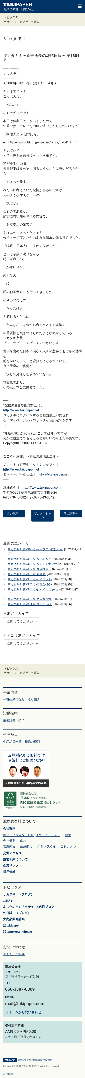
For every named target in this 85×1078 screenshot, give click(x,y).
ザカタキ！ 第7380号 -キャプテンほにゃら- (35, 549)
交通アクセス (12, 853)
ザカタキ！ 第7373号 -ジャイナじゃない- (34, 589)
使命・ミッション (48, 835)
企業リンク (10, 865)
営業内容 (9, 846)
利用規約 (8, 1074)
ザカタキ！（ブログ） (18, 894)
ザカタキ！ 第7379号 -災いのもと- (30, 559)
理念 (68, 835)
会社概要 (9, 841)
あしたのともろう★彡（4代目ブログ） (30, 907)
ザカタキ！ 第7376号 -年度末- (27, 574)
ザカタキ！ (10, 21)
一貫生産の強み (14, 699)
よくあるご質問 (14, 954)
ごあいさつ (68, 846)
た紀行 (24, 21)
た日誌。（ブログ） (17, 913)
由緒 (23, 841)
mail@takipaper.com (24, 1003)
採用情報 (9, 872)
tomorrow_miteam (17, 932)
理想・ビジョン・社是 (18, 835)
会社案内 (9, 828)
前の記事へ (71, 513)
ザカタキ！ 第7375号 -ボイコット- (30, 579)
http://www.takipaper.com (42, 487)
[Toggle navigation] (78, 6)
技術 (21, 720)
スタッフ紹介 (46, 846)
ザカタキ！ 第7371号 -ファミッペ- (30, 604)
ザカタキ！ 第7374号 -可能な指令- (30, 584)
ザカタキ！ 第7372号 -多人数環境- (30, 599)
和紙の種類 (32, 741)
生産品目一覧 (12, 741)
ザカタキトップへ (42, 515)
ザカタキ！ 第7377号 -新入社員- (28, 569)
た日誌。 (36, 21)
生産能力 (26, 846)
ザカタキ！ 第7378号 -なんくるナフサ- (32, 564)
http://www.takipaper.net (21, 410)
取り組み (34, 699)
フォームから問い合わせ (23, 1012)
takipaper (11, 925)
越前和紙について (15, 859)
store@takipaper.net (54, 474)
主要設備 (9, 720)
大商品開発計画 (14, 919)
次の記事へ (14, 513)
